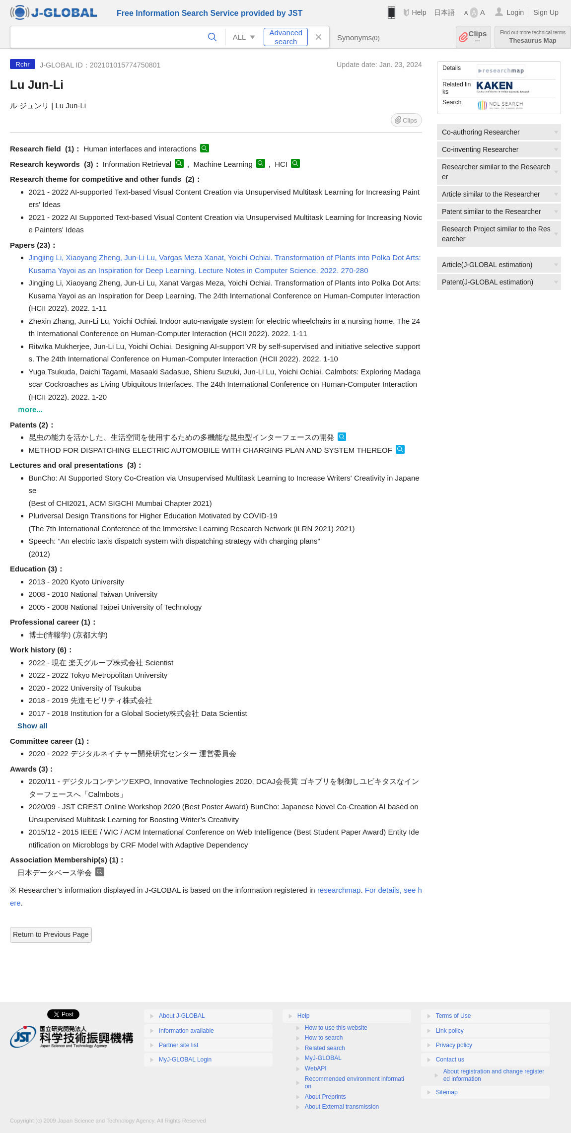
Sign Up (546, 12)
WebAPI (316, 1068)
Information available (186, 1030)
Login (515, 12)
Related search (325, 1048)
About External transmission (342, 1106)
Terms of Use (453, 1015)
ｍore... (30, 409)
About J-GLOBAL (182, 1015)
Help (419, 12)
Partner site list (178, 1045)
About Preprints (325, 1096)
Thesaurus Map (533, 37)
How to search (324, 1037)
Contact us (450, 1059)
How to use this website (336, 1027)
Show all (32, 725)
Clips (478, 37)
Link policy (450, 1030)
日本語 (444, 12)
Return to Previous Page (51, 934)
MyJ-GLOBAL (323, 1058)
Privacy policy (454, 1045)
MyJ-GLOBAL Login (185, 1059)
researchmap (339, 890)
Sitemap (447, 1092)
